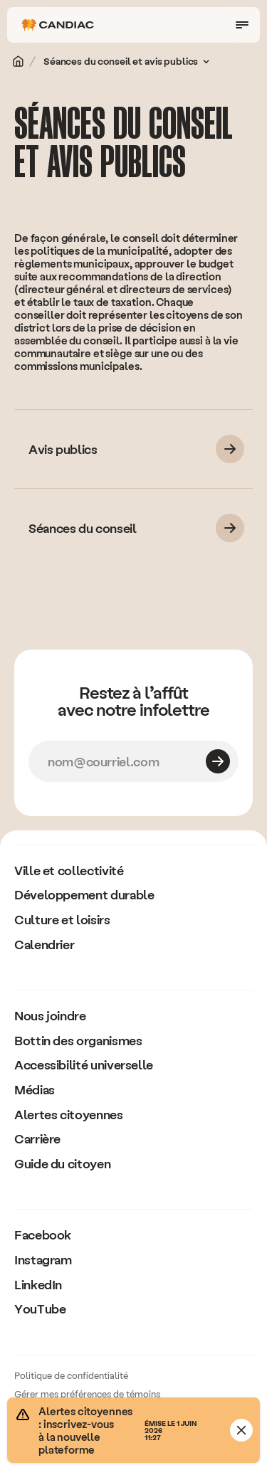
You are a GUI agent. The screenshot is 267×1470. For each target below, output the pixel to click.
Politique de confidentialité (71, 1375)
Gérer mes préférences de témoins (87, 1393)
